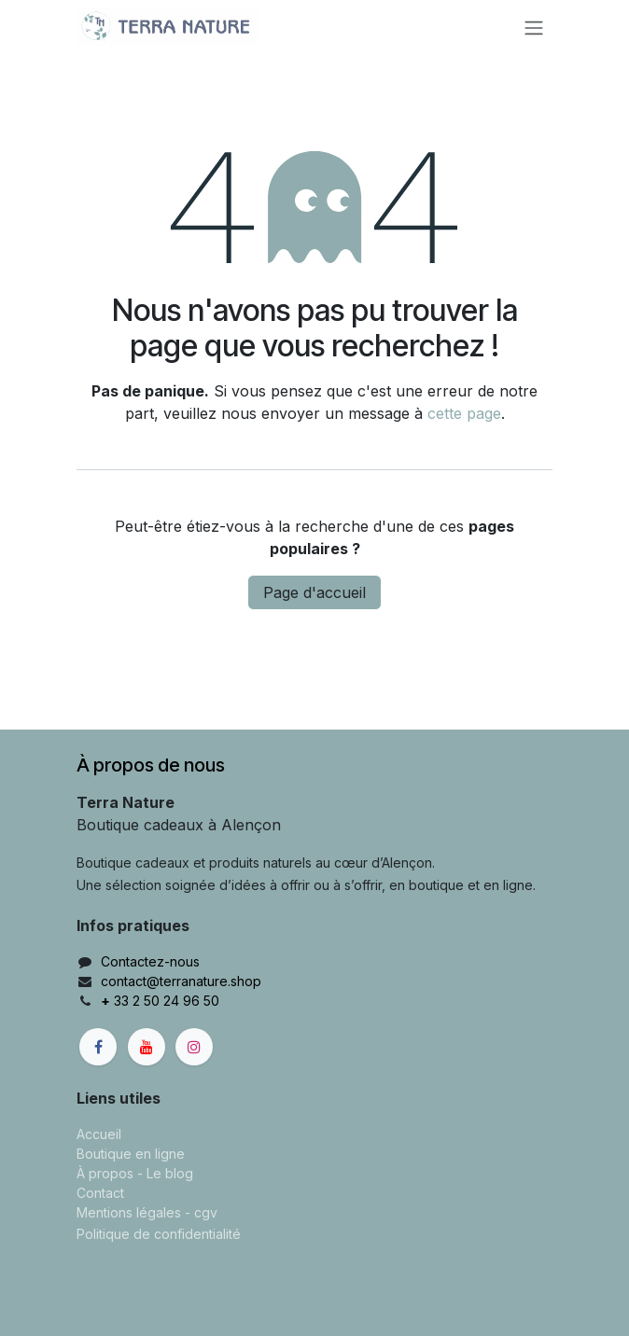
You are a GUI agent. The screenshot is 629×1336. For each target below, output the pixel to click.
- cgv (201, 1212)
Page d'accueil (314, 592)
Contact (100, 1193)
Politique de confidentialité (159, 1234)
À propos (105, 1173)
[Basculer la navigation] (533, 27)
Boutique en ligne (131, 1154)
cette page (464, 413)
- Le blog (165, 1173)
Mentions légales (129, 1212)
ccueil (103, 1134)
